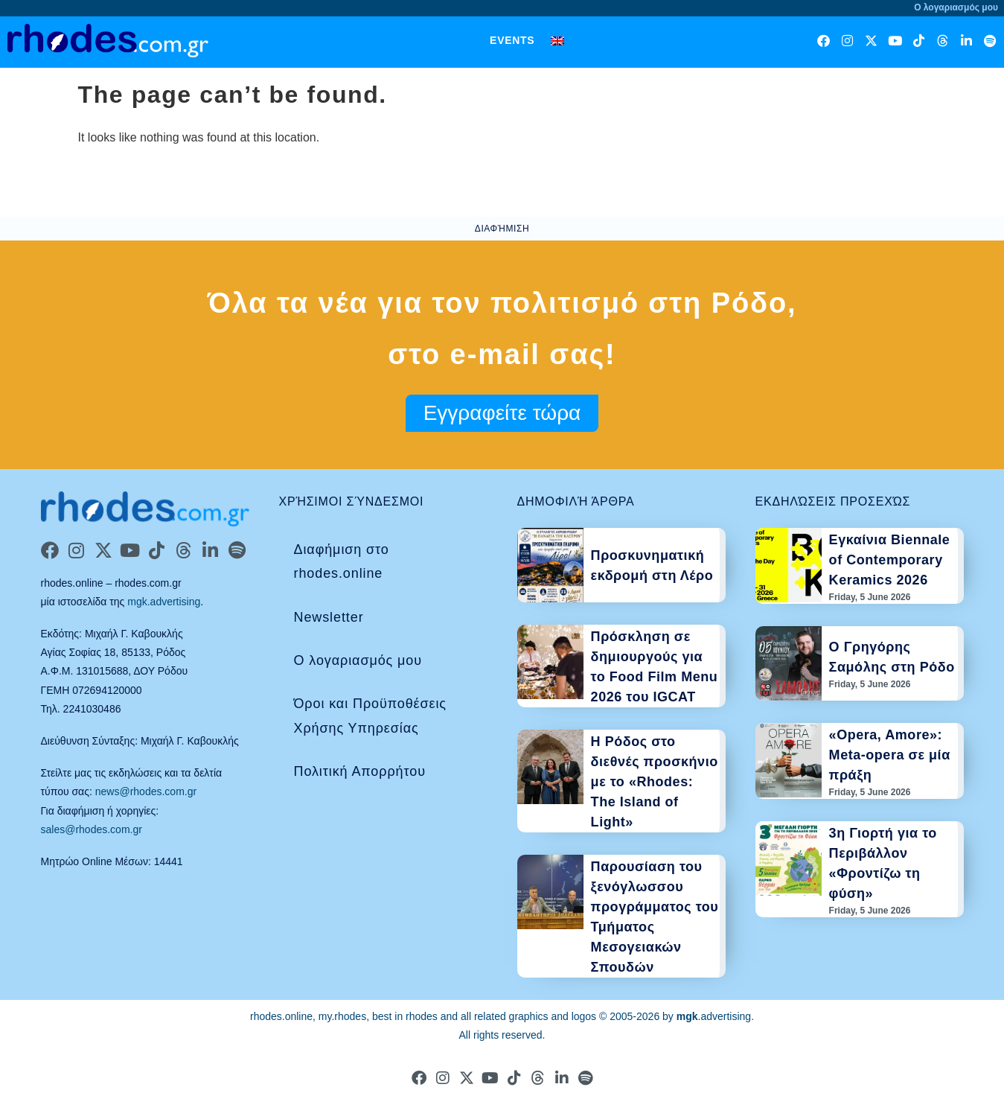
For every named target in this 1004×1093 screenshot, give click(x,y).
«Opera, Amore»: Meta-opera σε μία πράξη (889, 755)
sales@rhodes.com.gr (91, 829)
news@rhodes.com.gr (145, 791)
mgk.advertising (163, 602)
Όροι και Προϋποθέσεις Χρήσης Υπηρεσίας (370, 715)
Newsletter (329, 617)
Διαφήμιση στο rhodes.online (341, 561)
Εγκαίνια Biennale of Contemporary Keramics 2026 (889, 559)
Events (512, 40)
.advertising (714, 1016)
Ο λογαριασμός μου (358, 660)
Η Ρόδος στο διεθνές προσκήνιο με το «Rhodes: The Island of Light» (654, 781)
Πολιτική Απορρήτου (360, 771)
